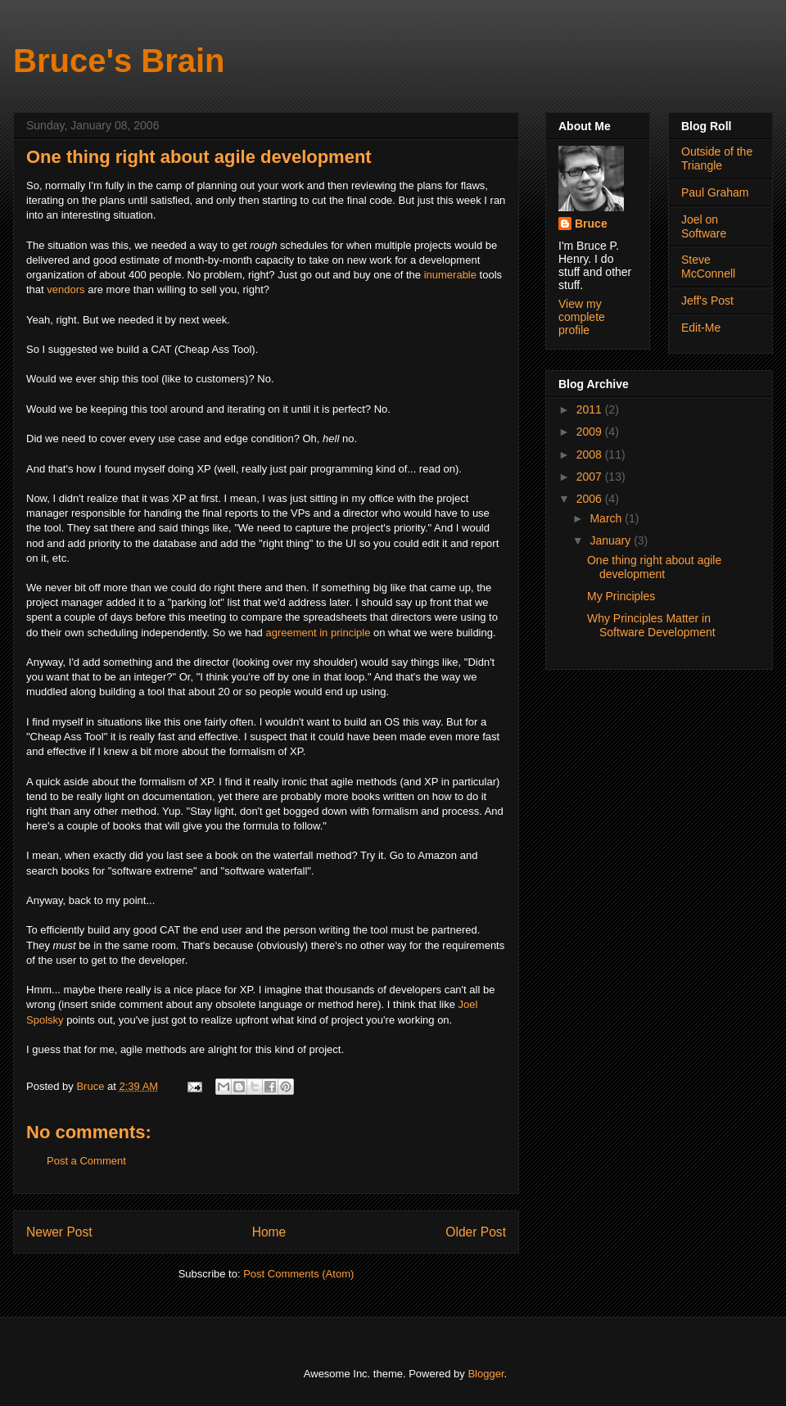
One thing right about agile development (654, 567)
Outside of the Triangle (716, 158)
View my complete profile (581, 317)
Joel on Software (703, 226)
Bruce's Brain (119, 61)
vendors (65, 289)
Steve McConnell (708, 266)
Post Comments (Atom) (298, 1274)
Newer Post (59, 1232)
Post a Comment (86, 1161)
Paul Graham (714, 192)
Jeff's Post (707, 300)
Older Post (475, 1232)
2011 (590, 409)
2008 (590, 454)
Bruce (591, 223)
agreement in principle (317, 632)
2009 (590, 431)
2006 (590, 498)
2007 (590, 476)
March (607, 518)
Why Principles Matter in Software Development (651, 625)
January (612, 540)
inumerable (452, 275)
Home (269, 1232)
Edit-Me (700, 327)
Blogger (486, 1374)
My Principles (621, 596)
